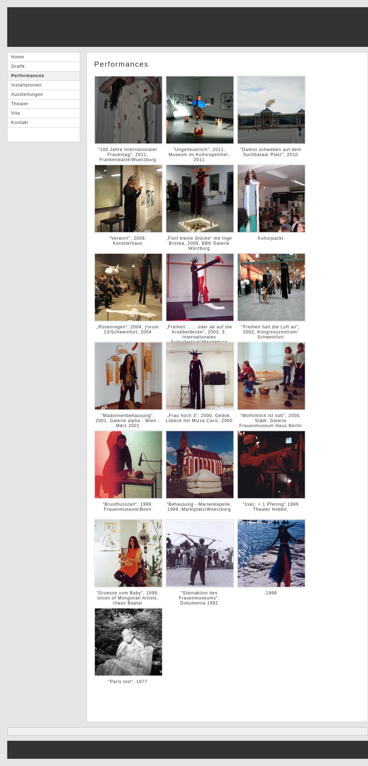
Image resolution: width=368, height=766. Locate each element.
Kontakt (20, 122)
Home (17, 56)
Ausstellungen (27, 94)
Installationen (26, 85)
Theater (20, 103)
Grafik (18, 66)
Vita (15, 113)
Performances (27, 75)
